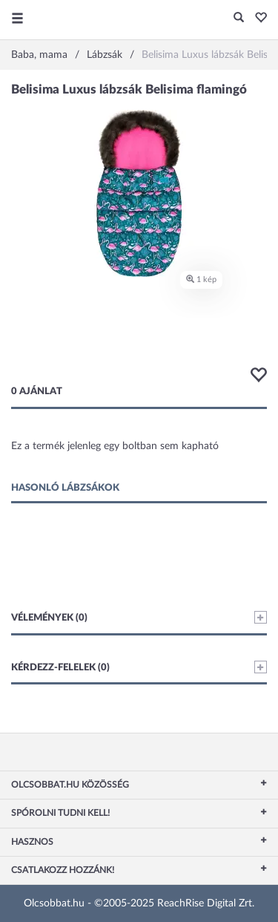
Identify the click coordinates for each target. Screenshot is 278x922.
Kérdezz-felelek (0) (139, 667)
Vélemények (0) (139, 617)
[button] (257, 18)
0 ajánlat (36, 391)
